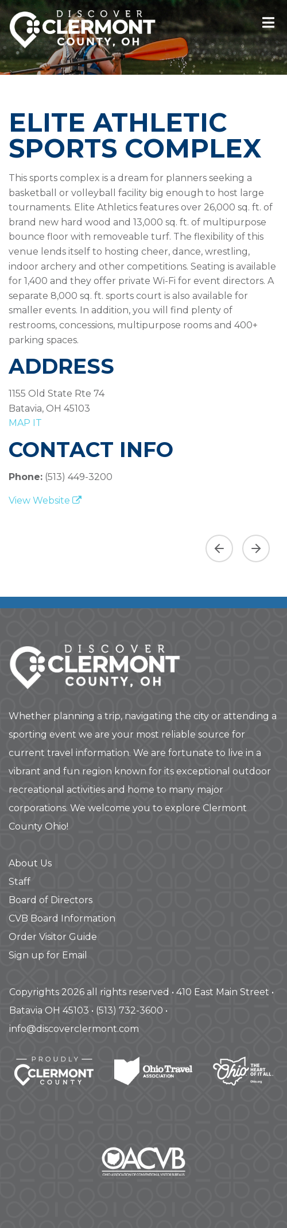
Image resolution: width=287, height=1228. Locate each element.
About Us (30, 863)
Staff (19, 881)
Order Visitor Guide (53, 936)
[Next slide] (256, 548)
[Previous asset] (219, 548)
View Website (45, 500)
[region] (143, 543)
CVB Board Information (62, 918)
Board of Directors (50, 900)
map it (25, 422)
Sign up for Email (48, 955)
